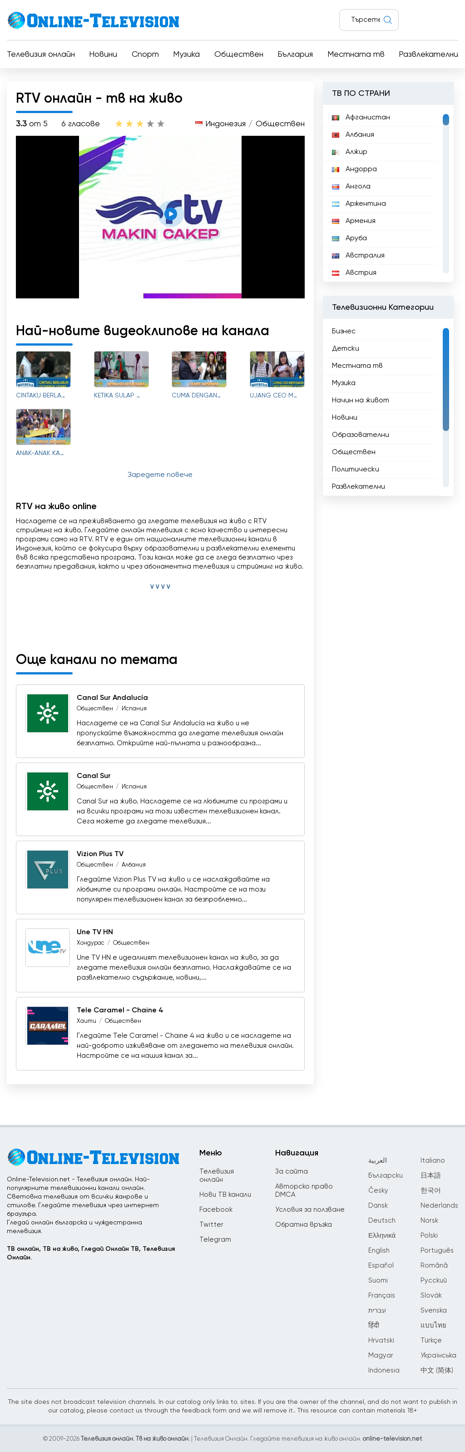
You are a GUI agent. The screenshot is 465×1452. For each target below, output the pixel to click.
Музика (186, 54)
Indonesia (384, 1370)
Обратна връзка (303, 1224)
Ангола (351, 186)
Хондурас (90, 943)
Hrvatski (381, 1340)
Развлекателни (428, 54)
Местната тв (356, 54)
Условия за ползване (310, 1209)
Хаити (86, 1021)
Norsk (429, 1220)
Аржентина (359, 204)
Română (434, 1265)
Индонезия (225, 124)
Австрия (354, 273)
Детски (345, 348)
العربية (377, 1160)
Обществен (238, 54)
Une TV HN (95, 932)
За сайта (291, 1171)
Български (385, 1175)
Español (381, 1265)
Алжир (349, 152)
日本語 (430, 1175)
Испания (134, 709)
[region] (388, 193)
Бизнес (344, 331)
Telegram (215, 1239)
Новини (103, 54)
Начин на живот (360, 400)
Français (381, 1295)
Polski (429, 1235)
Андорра (354, 169)
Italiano (432, 1160)
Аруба (349, 238)
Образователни (360, 435)
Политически (355, 469)
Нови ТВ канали (225, 1194)
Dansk (378, 1205)
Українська (438, 1355)
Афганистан (361, 117)
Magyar (380, 1355)
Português (437, 1250)
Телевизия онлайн (41, 54)
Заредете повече (160, 475)
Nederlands (439, 1205)
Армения (354, 221)
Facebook (215, 1209)
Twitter (211, 1224)
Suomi (378, 1280)
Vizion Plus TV (100, 854)
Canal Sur (94, 776)
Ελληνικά (382, 1235)
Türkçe (431, 1340)
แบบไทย (433, 1325)
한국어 (430, 1190)
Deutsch (382, 1220)
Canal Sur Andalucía (112, 698)
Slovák (431, 1295)
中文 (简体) (436, 1370)
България (295, 54)
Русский (433, 1280)
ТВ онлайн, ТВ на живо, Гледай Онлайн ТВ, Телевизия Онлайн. (91, 1253)
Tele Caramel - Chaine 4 (120, 1010)
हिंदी (373, 1325)
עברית (377, 1310)
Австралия (358, 255)
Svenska (433, 1310)
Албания (134, 865)
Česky (378, 1190)
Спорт (145, 54)
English (379, 1250)
